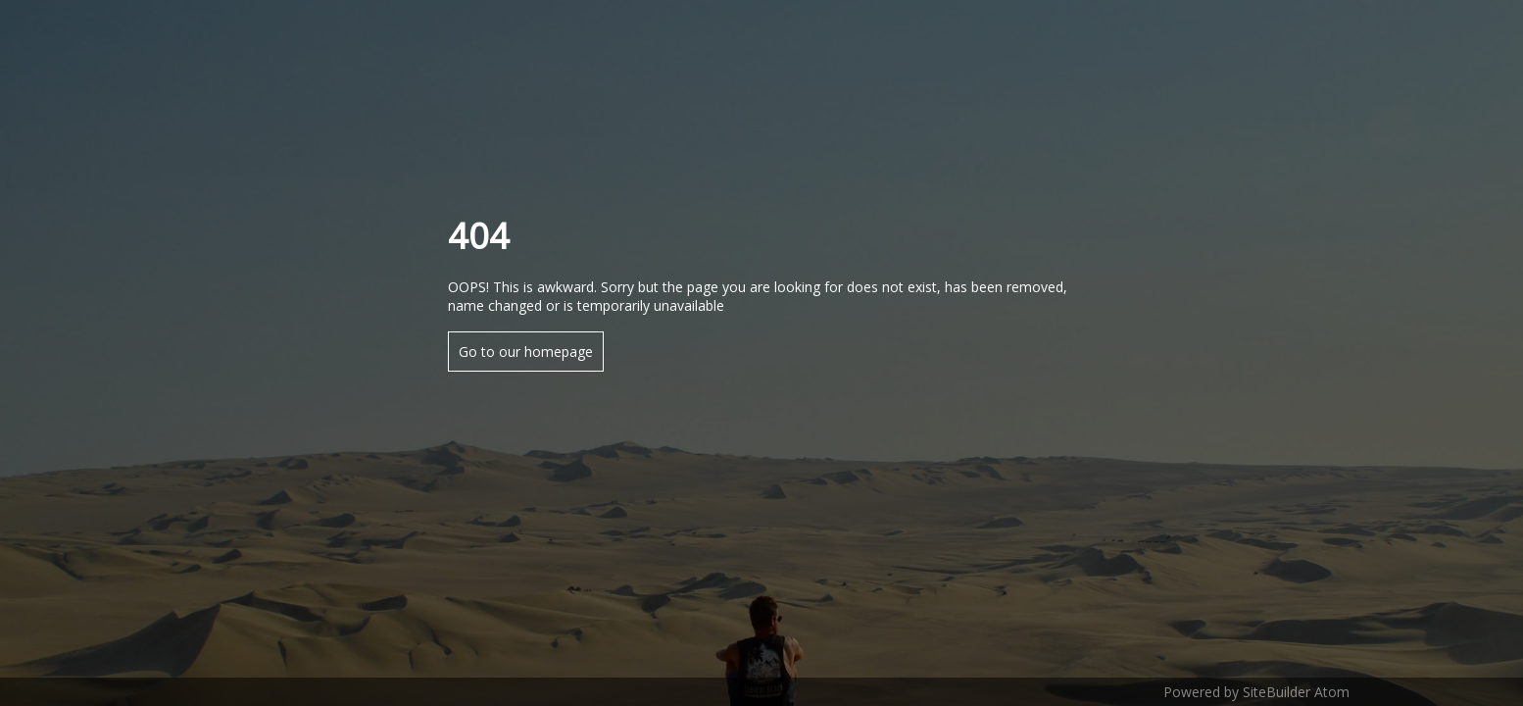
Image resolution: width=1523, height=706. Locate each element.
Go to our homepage (526, 351)
